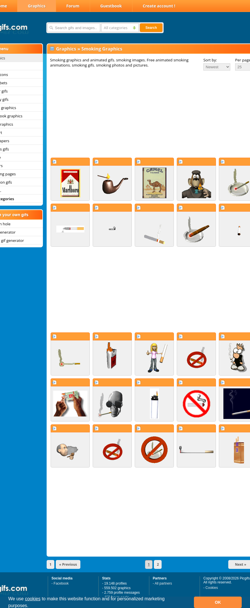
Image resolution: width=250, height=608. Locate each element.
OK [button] (218, 602)
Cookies (211, 588)
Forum (73, 6)
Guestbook (111, 6)
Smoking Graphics (101, 49)
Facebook (61, 583)
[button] (30, 606)
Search (151, 28)
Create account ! (159, 6)
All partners (163, 583)
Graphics (36, 6)
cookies (32, 598)
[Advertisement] (142, 114)
